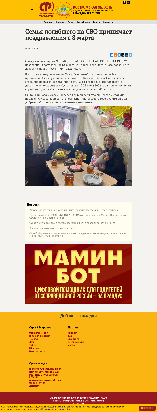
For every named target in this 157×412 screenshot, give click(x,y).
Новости (59, 22)
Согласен (147, 408)
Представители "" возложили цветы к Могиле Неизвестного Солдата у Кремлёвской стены (76, 216)
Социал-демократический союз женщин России (45, 381)
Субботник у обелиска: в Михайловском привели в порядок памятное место (71, 223)
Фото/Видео (83, 22)
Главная (48, 22)
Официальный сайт (38, 333)
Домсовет (34, 386)
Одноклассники (37, 351)
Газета (96, 22)
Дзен (31, 342)
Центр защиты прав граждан (44, 372)
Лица (70, 22)
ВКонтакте (34, 348)
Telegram (33, 339)
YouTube (72, 345)
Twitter (33, 345)
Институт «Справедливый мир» (45, 369)
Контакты (108, 22)
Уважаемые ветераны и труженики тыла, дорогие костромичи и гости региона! (73, 210)
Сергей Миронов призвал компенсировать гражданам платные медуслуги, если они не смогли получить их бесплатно (76, 234)
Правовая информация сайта (56, 409)
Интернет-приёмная (39, 336)
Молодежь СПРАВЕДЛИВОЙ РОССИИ (43, 376)
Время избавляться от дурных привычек (50, 228)
